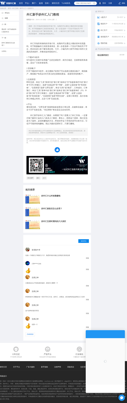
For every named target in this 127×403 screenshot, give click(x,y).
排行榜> (122, 55)
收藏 (6, 18)
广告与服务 (30, 367)
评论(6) (7, 13)
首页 (21, 3)
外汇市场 (34, 43)
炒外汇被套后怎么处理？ (51, 209)
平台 (27, 3)
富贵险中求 (36, 250)
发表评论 (83, 241)
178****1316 (36, 264)
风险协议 (70, 367)
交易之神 (35, 277)
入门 (44, 178)
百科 (47, 3)
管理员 (28, 19)
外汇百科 (15, 8)
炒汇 (38, 178)
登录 (104, 3)
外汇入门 (43, 115)
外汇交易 (36, 60)
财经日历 (55, 3)
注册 (110, 3)
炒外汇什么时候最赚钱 (50, 196)
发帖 (123, 3)
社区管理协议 (85, 367)
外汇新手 (70, 49)
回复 (87, 258)
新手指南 (44, 367)
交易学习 (31, 8)
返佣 (41, 3)
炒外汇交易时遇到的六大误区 (53, 221)
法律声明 (57, 367)
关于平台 (16, 367)
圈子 (34, 3)
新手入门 (23, 8)
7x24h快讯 (66, 3)
